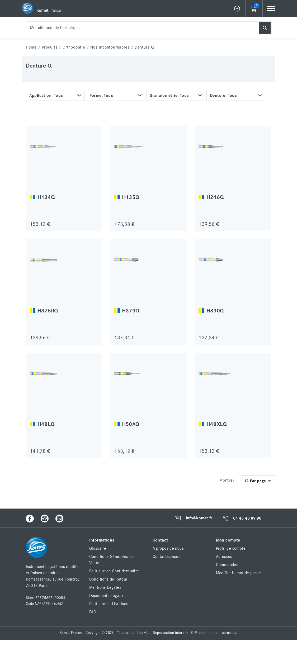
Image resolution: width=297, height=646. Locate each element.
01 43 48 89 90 (247, 518)
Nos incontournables (109, 47)
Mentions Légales (105, 587)
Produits (49, 47)
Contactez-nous (167, 556)
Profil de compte (231, 548)
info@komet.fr (199, 518)
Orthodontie (74, 47)
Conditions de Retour (108, 579)
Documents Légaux (106, 595)
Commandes (227, 565)
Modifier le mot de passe (238, 573)
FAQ (93, 612)
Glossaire (97, 548)
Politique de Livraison (109, 604)
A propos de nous (168, 548)
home (31, 47)
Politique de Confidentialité (114, 571)
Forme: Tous (101, 95)
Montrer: (227, 480)
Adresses (224, 556)
